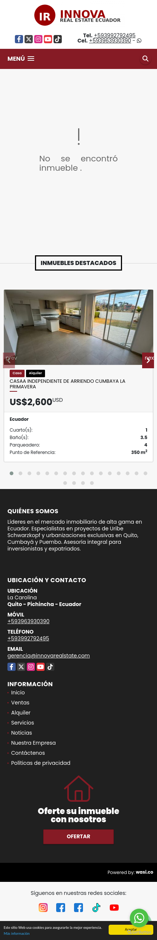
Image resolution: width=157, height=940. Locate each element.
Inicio (18, 692)
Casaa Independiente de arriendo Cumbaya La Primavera (67, 384)
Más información (17, 933)
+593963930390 (110, 40)
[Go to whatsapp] (139, 918)
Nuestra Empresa (33, 743)
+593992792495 (114, 35)
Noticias (21, 732)
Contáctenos (28, 753)
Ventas (20, 702)
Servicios (22, 722)
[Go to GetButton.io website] (139, 932)
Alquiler (21, 712)
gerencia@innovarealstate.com (48, 655)
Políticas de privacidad (40, 763)
